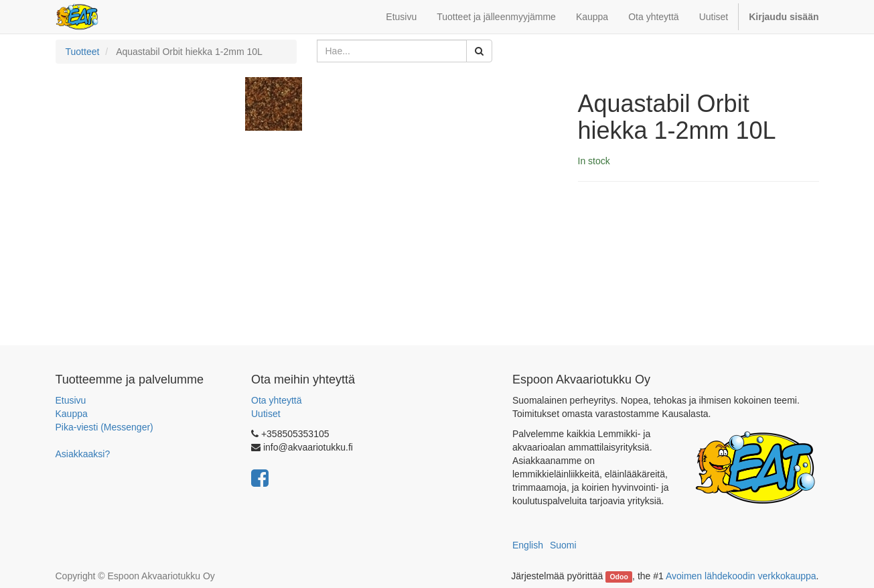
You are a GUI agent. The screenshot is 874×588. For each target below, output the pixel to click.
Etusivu (71, 400)
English (527, 545)
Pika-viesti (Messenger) (104, 427)
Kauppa (72, 413)
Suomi (563, 545)
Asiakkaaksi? (83, 454)
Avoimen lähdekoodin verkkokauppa (741, 576)
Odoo (618, 577)
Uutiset (266, 413)
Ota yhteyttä (276, 400)
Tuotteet (83, 51)
